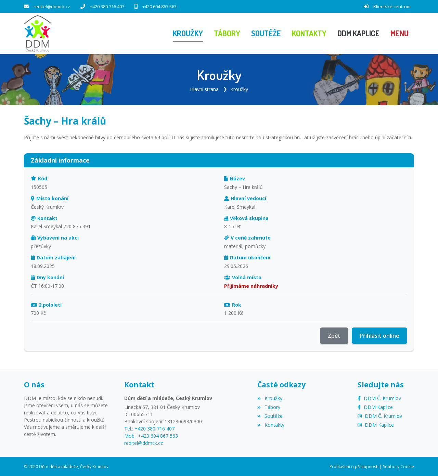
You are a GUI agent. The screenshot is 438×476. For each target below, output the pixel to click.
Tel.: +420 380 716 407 (149, 428)
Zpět (334, 335)
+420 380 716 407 (107, 6)
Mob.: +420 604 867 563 (151, 435)
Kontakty (270, 424)
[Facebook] (379, 397)
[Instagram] (380, 415)
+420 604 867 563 (159, 6)
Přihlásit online (379, 335)
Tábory (268, 406)
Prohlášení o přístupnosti (354, 466)
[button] (399, 33)
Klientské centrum (392, 6)
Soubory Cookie (398, 466)
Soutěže (269, 415)
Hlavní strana (204, 88)
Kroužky (239, 88)
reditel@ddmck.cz (52, 6)
